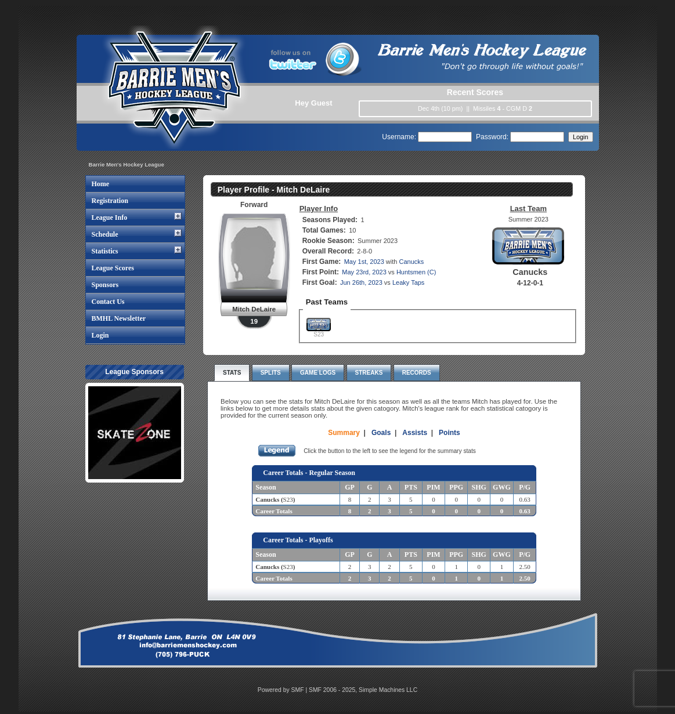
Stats (232, 372)
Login (100, 335)
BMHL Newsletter (119, 318)
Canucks (411, 261)
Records (416, 372)
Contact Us (108, 302)
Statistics (105, 251)
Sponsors (105, 285)
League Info (110, 217)
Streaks (369, 372)
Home (101, 184)
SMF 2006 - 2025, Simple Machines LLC (363, 690)
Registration (110, 201)
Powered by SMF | (283, 690)
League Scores (113, 268)
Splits (271, 372)
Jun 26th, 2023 (361, 282)
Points (449, 433)
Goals (381, 433)
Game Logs (317, 372)
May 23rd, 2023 (364, 272)
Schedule (105, 234)
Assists (414, 433)
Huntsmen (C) (416, 272)
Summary (344, 433)
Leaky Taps (408, 282)
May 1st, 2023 (364, 261)
